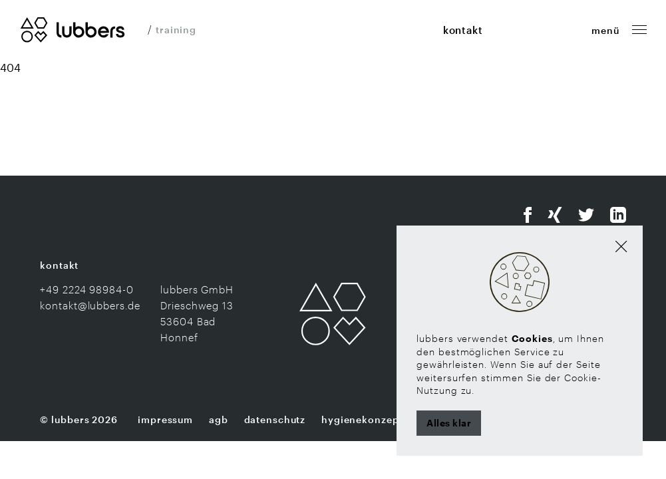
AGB (218, 419)
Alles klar (448, 422)
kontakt (463, 30)
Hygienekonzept (362, 419)
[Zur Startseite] (72, 28)
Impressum (165, 419)
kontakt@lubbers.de (90, 305)
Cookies (532, 338)
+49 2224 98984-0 (87, 289)
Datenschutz (275, 419)
